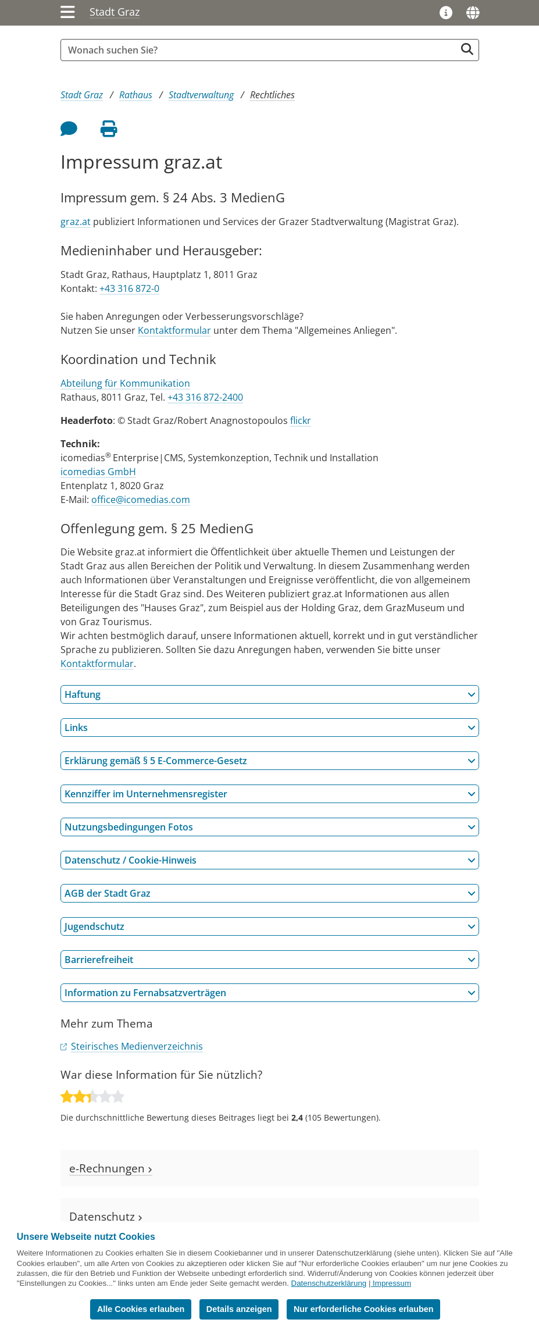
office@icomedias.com (140, 499)
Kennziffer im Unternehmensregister (270, 793)
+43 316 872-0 (129, 288)
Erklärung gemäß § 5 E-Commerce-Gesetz (270, 760)
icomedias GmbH (98, 471)
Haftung (270, 694)
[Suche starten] (467, 49)
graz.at (75, 221)
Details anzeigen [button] (239, 1309)
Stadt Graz (115, 12)
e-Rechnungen (110, 1168)
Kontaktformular (174, 330)
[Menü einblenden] (67, 13)
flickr (300, 420)
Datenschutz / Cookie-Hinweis (270, 860)
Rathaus (135, 94)
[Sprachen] (472, 12)
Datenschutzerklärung (329, 1283)
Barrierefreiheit (270, 959)
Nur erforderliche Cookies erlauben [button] (364, 1309)
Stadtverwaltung (201, 94)
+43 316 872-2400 (205, 397)
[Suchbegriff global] (261, 50)
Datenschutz (105, 1216)
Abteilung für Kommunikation (125, 383)
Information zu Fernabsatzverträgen (270, 992)
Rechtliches (272, 94)
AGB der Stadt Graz (270, 893)
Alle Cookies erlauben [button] (140, 1309)
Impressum (392, 1283)
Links (270, 727)
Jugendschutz (270, 926)
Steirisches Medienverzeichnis (137, 1046)
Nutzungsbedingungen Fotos (270, 827)
